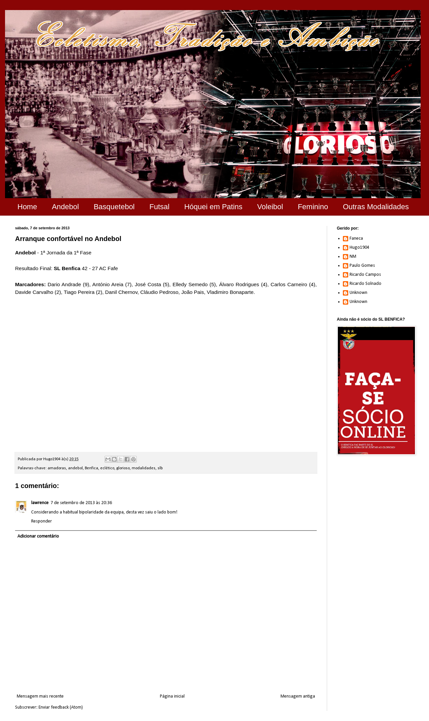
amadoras (57, 468)
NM (353, 256)
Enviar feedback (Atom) (61, 707)
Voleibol (270, 207)
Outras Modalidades (376, 207)
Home (27, 207)
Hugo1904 (359, 247)
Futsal (159, 207)
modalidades (144, 468)
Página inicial (172, 696)
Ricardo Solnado (365, 283)
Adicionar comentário (38, 536)
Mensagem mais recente (40, 696)
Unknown (358, 292)
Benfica (91, 468)
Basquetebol (114, 207)
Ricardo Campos (365, 274)
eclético (107, 468)
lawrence (40, 502)
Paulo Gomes (362, 265)
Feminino (313, 207)
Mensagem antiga (298, 696)
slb (160, 468)
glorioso (123, 468)
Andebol (65, 207)
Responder (41, 521)
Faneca (356, 238)
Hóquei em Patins (213, 207)
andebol (75, 468)
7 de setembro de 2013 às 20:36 (81, 502)
